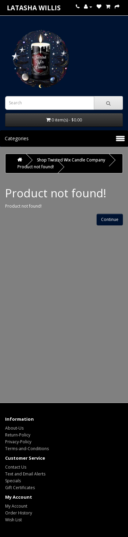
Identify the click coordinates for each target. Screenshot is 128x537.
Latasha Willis (34, 7)
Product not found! (35, 167)
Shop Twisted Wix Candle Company (71, 160)
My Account (16, 506)
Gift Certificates (20, 487)
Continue (109, 219)
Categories (17, 138)
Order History (18, 513)
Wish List (13, 520)
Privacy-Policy (18, 442)
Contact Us (15, 467)
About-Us (14, 428)
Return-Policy (17, 435)
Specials (13, 481)
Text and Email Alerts (25, 474)
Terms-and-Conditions (27, 448)
